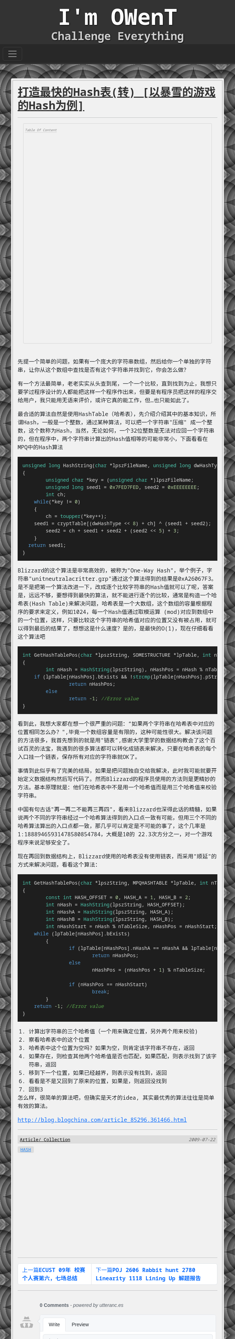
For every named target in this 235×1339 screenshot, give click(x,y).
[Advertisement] (77, 236)
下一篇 (148, 1274)
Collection (57, 1139)
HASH (25, 1149)
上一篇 (53, 1274)
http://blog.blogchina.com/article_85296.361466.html (102, 1120)
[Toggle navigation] (12, 54)
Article (29, 1139)
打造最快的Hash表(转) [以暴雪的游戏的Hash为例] (117, 98)
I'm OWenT (117, 16)
